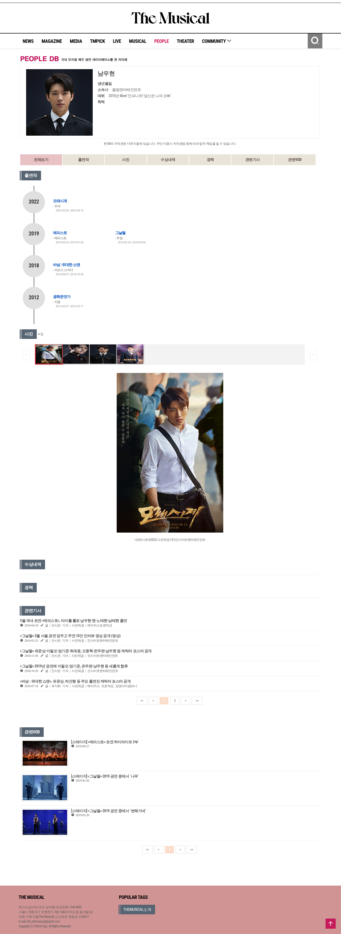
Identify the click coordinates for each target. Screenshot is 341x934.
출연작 (83, 159)
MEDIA (76, 41)
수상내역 (168, 159)
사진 (125, 159)
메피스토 (60, 233)
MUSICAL (137, 41)
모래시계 (60, 201)
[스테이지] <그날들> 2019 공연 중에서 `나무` (105, 776)
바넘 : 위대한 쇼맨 (66, 265)
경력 (210, 159)
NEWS (28, 41)
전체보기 (41, 159)
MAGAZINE (52, 41)
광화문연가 (61, 296)
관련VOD (294, 159)
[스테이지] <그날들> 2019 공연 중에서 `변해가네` (108, 811)
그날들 (120, 233)
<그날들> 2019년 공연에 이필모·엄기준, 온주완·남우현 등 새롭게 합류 (74, 666)
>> (197, 701)
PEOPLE (161, 41)
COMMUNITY (217, 41)
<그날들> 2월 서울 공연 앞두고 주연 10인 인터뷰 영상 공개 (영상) (70, 636)
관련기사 (252, 159)
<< (142, 701)
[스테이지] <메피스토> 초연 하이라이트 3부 (104, 742)
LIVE (117, 41)
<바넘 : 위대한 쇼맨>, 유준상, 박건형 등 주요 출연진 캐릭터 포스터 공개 (75, 681)
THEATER (185, 41)
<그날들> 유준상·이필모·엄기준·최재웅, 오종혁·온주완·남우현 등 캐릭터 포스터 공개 (86, 651)
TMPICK (97, 41)
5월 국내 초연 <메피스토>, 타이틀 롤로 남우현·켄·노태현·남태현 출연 (73, 620)
